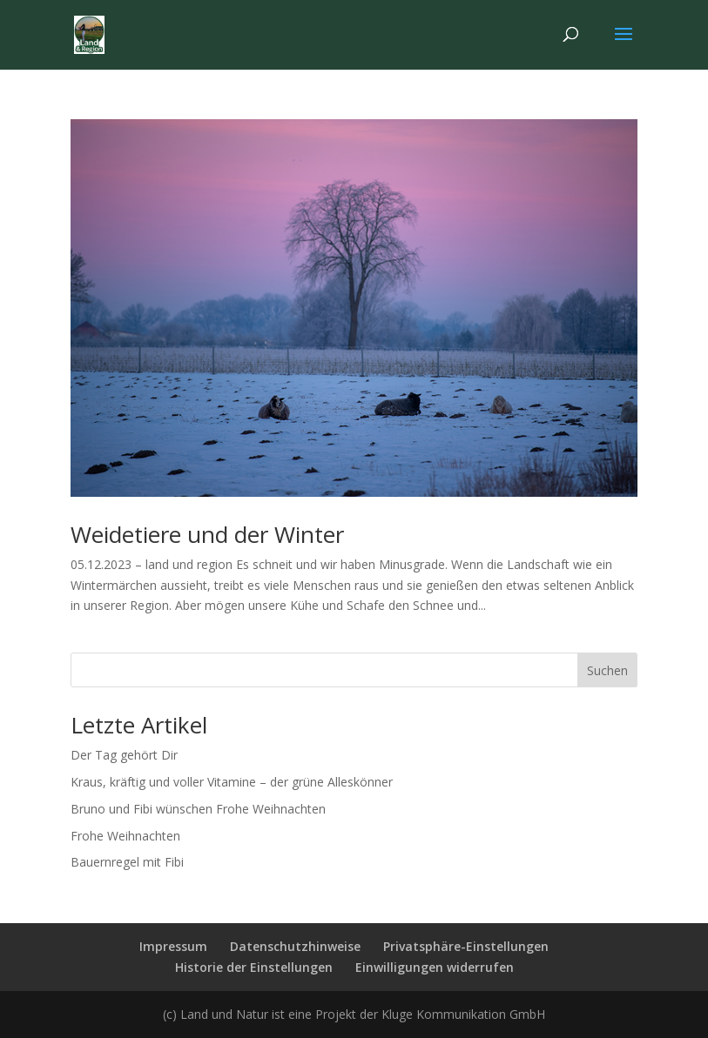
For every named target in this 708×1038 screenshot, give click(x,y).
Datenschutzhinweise (295, 946)
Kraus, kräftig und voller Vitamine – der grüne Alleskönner (232, 781)
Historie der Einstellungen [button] (254, 967)
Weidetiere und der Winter (207, 534)
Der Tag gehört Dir (124, 755)
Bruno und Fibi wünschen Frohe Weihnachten (198, 808)
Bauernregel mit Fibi (127, 862)
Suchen (607, 670)
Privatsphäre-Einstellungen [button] (466, 946)
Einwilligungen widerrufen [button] (434, 967)
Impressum (173, 946)
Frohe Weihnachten (125, 835)
